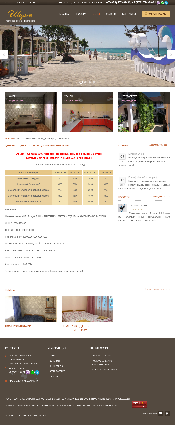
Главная (64, 13)
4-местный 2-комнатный (28, 201)
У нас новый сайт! (138, 205)
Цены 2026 (55, 361)
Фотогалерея (57, 366)
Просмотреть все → (159, 145)
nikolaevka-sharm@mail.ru (23, 381)
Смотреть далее (15, 100)
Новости (124, 197)
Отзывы (123, 145)
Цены (96, 13)
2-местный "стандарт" (28, 178)
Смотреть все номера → (157, 289)
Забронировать (157, 13)
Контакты (34, 2)
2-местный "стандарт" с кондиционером (28, 190)
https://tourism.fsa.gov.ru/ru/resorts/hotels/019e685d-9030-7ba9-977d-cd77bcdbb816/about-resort (69, 406)
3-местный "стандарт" (28, 184)
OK (167, 413)
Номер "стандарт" (18, 326)
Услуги (111, 13)
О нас (8, 2)
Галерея (20, 2)
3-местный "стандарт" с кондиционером (28, 196)
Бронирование (57, 371)
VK (160, 413)
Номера (81, 13)
